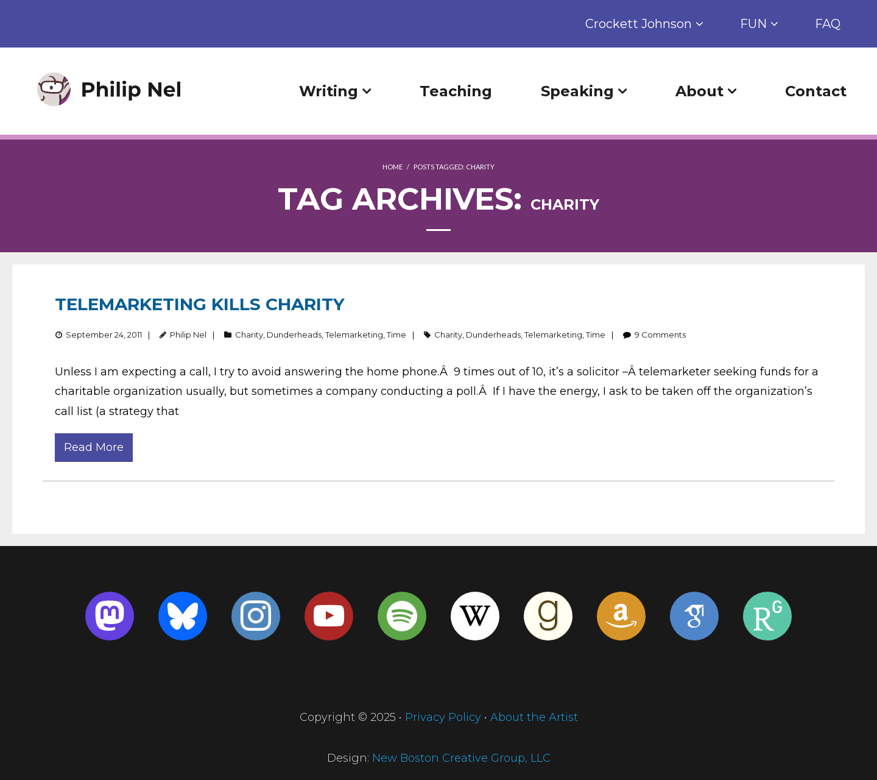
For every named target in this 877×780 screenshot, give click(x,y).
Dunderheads (294, 334)
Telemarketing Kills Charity (200, 304)
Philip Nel (188, 334)
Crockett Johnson (638, 23)
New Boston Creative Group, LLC (461, 758)
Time (396, 334)
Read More (94, 447)
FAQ (827, 23)
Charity (249, 334)
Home (392, 167)
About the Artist (534, 717)
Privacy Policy (443, 717)
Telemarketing (354, 334)
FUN (753, 23)
